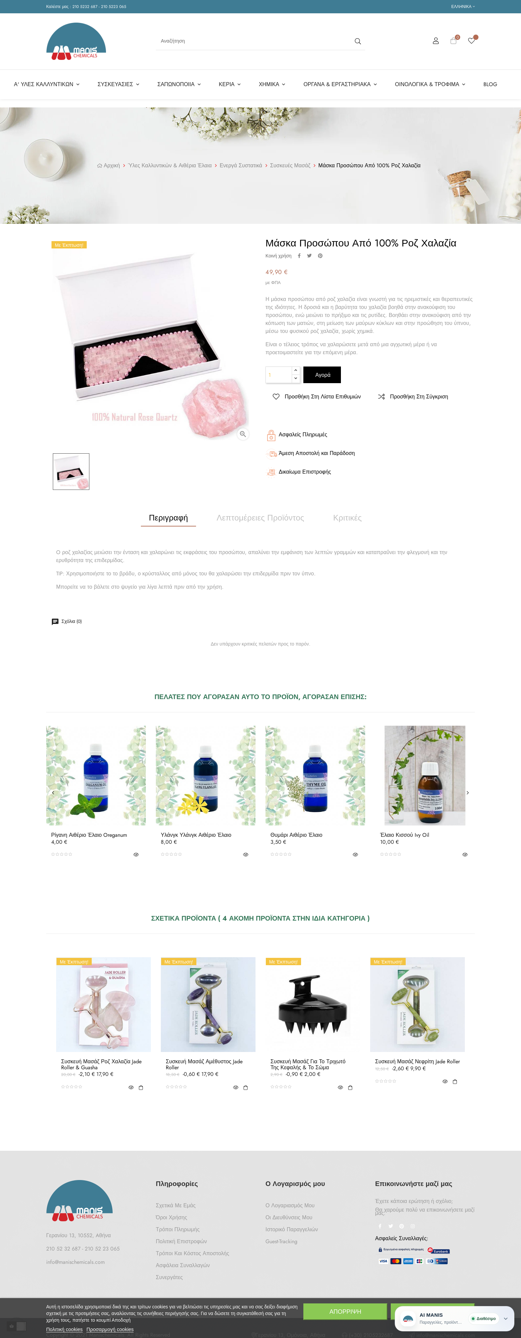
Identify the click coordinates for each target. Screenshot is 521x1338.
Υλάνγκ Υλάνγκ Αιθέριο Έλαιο (196, 832)
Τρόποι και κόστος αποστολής (192, 1251)
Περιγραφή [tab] (168, 515)
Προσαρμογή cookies (110, 1329)
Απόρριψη (345, 1311)
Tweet (309, 253)
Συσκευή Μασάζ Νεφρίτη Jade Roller (417, 1059)
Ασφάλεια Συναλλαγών (183, 1262)
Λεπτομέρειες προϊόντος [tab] (260, 515)
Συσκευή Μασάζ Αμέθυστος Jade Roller (204, 1062)
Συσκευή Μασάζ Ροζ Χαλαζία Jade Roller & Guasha (101, 1062)
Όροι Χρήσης (171, 1215)
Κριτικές (347, 515)
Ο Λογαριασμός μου (290, 1203)
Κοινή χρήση (299, 253)
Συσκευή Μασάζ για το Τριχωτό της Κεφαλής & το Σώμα (308, 1062)
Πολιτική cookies (64, 1329)
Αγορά (322, 372)
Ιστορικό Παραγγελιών (291, 1227)
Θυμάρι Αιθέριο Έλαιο (296, 832)
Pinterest (320, 253)
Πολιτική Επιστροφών (181, 1239)
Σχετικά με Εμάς (176, 1203)
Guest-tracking (281, 1239)
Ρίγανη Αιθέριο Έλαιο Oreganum (89, 832)
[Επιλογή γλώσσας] (463, 7)
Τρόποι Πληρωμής (178, 1227)
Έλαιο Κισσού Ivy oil (404, 832)
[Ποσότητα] (278, 372)
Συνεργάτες (169, 1274)
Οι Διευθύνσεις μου (288, 1215)
